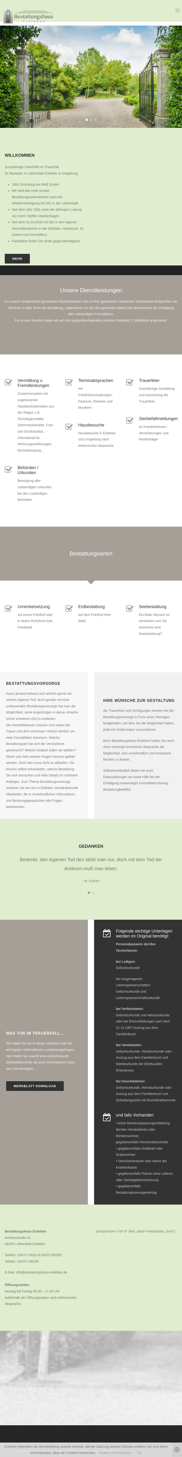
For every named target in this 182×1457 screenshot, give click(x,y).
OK (139, 1453)
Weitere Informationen (115, 1453)
